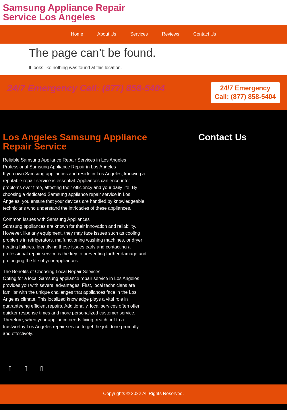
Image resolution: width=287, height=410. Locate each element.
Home (77, 34)
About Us (106, 34)
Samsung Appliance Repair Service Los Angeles (64, 12)
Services (139, 34)
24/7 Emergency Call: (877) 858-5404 (86, 88)
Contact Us (204, 34)
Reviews (170, 34)
